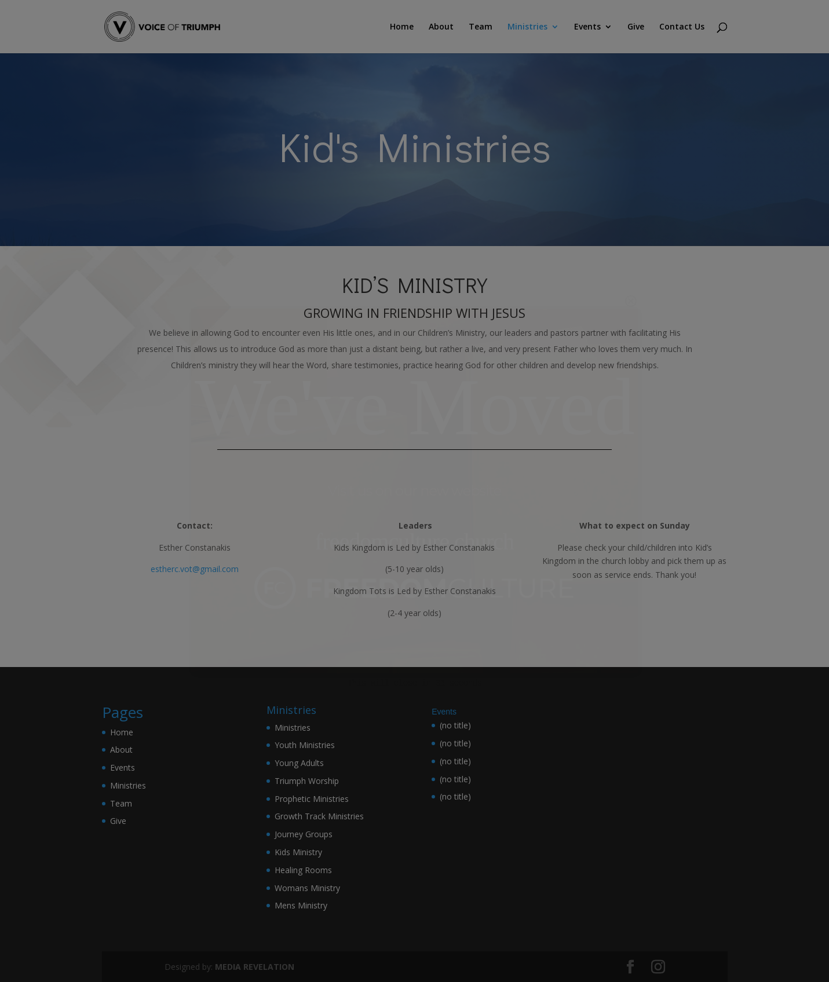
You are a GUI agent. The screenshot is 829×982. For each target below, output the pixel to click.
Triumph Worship (307, 780)
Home (402, 27)
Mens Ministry (301, 905)
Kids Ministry (298, 852)
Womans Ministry (307, 887)
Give (635, 27)
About (441, 27)
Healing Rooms (303, 869)
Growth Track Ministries (319, 816)
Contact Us (681, 27)
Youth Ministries (305, 744)
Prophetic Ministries (312, 798)
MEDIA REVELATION (254, 966)
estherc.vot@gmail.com (195, 568)
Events (587, 27)
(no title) (455, 725)
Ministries (527, 27)
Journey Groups (304, 834)
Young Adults (299, 762)
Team (480, 27)
